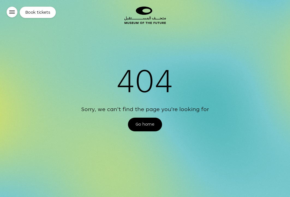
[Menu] (12, 12)
